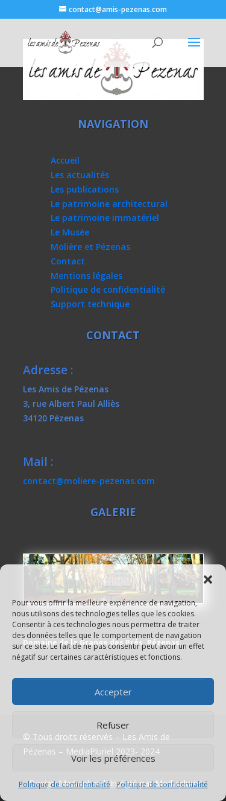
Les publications (85, 189)
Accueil (65, 160)
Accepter (113, 692)
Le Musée (70, 232)
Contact (68, 261)
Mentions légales (86, 275)
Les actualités (80, 174)
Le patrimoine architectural (109, 203)
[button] (208, 579)
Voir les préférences (113, 758)
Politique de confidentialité (64, 784)
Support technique (90, 304)
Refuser (113, 725)
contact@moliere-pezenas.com (89, 481)
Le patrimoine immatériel (105, 217)
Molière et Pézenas (90, 246)
